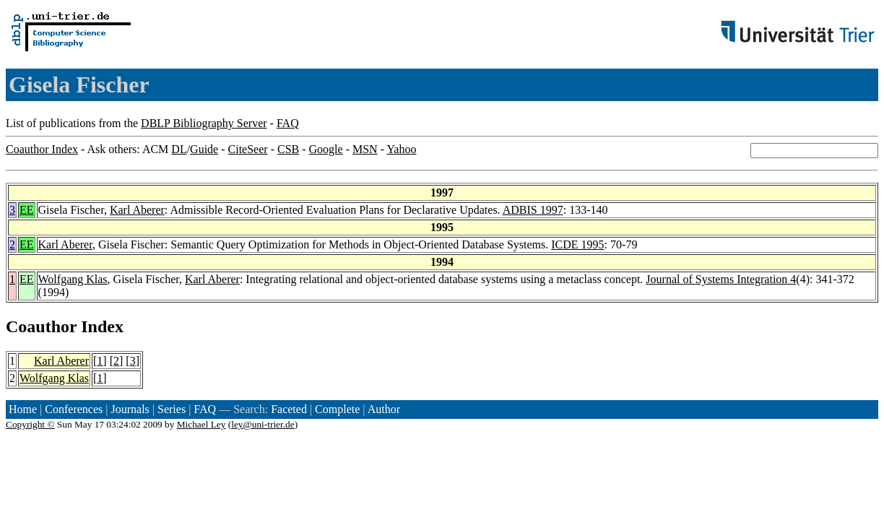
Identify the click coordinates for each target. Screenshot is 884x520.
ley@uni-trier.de (262, 424)
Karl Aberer (137, 210)
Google (326, 149)
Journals (129, 409)
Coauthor (41, 326)
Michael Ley (201, 424)
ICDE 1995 (577, 244)
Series (171, 409)
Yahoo (401, 149)
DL (178, 149)
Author (384, 409)
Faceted (289, 409)
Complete (337, 409)
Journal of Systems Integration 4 (721, 279)
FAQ (288, 123)
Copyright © (30, 424)
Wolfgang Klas (73, 279)
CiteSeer (248, 149)
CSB (288, 149)
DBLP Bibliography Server (204, 123)
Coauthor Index (42, 149)
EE (27, 210)
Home (23, 409)
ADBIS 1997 (533, 210)
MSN (365, 149)
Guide (204, 149)
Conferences (74, 409)
